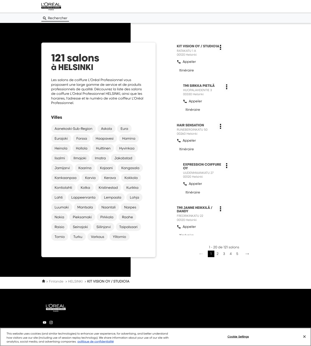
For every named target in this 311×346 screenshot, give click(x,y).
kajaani (106, 168)
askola (106, 128)
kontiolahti (63, 187)
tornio (60, 236)
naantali (108, 207)
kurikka (132, 187)
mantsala (85, 207)
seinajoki (80, 227)
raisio (59, 227)
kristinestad (108, 187)
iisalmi (60, 158)
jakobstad (123, 158)
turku (77, 236)
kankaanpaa (66, 177)
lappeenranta (83, 197)
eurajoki (61, 138)
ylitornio (119, 236)
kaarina (85, 168)
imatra (100, 158)
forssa (81, 138)
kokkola (131, 177)
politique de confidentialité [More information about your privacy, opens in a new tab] (95, 343)
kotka (85, 187)
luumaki (62, 207)
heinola (61, 148)
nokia (59, 217)
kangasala (130, 168)
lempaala (112, 197)
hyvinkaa (126, 148)
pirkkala (106, 217)
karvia (90, 177)
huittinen (103, 148)
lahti (59, 197)
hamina (128, 138)
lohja (134, 197)
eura (124, 128)
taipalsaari (128, 227)
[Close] (304, 338)
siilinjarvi (103, 227)
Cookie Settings (238, 338)
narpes (130, 207)
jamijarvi (62, 168)
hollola (81, 148)
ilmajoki (80, 158)
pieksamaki (82, 217)
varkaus (97, 236)
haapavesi (104, 138)
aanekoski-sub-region (74, 128)
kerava (110, 177)
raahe (127, 217)
